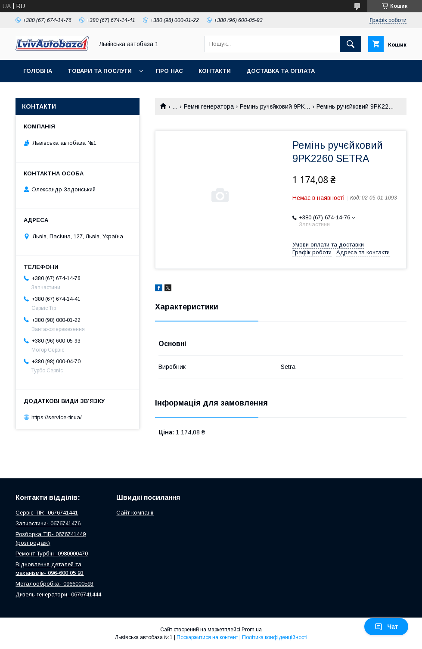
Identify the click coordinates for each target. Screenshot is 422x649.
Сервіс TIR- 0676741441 (47, 512)
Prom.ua (252, 630)
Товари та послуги (100, 71)
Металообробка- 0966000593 (54, 583)
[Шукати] (350, 44)
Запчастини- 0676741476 (48, 523)
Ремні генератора (209, 106)
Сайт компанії (135, 512)
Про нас (169, 71)
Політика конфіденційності (274, 637)
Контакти (215, 71)
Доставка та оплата (280, 71)
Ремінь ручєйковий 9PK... (275, 106)
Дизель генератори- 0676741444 (58, 594)
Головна (37, 71)
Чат (386, 626)
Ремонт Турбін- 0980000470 (52, 553)
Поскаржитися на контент (207, 637)
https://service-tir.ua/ (56, 417)
